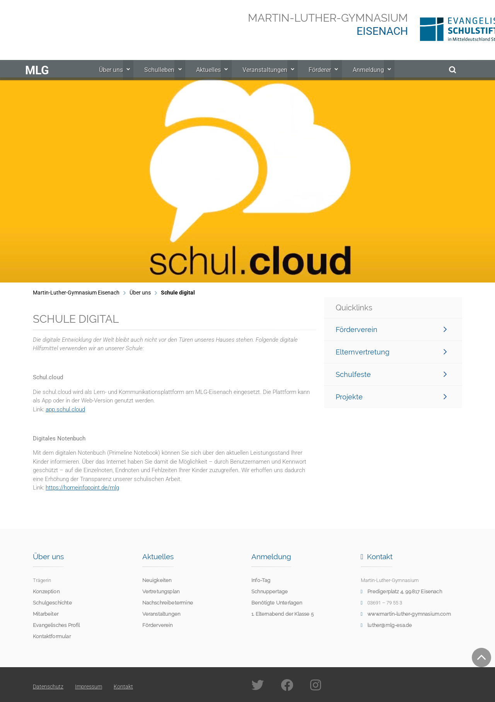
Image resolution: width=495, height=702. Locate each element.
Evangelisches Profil (56, 625)
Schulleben (164, 77)
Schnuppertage (269, 591)
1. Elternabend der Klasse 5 (282, 614)
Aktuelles (210, 77)
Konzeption (46, 591)
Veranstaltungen (264, 77)
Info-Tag (260, 580)
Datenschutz (48, 686)
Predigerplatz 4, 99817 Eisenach (404, 591)
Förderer (318, 77)
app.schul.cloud (65, 409)
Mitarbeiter (45, 614)
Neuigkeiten (157, 580)
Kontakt (123, 686)
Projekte (391, 397)
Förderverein (391, 329)
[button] (17, 180)
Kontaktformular (52, 636)
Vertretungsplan (161, 591)
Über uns (118, 77)
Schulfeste (391, 374)
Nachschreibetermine (167, 603)
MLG (37, 78)
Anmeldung (364, 77)
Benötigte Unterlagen (276, 603)
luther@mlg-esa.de (389, 625)
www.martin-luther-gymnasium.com (409, 614)
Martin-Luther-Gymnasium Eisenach (76, 292)
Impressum (88, 686)
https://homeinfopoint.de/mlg (82, 487)
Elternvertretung (391, 352)
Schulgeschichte (52, 603)
